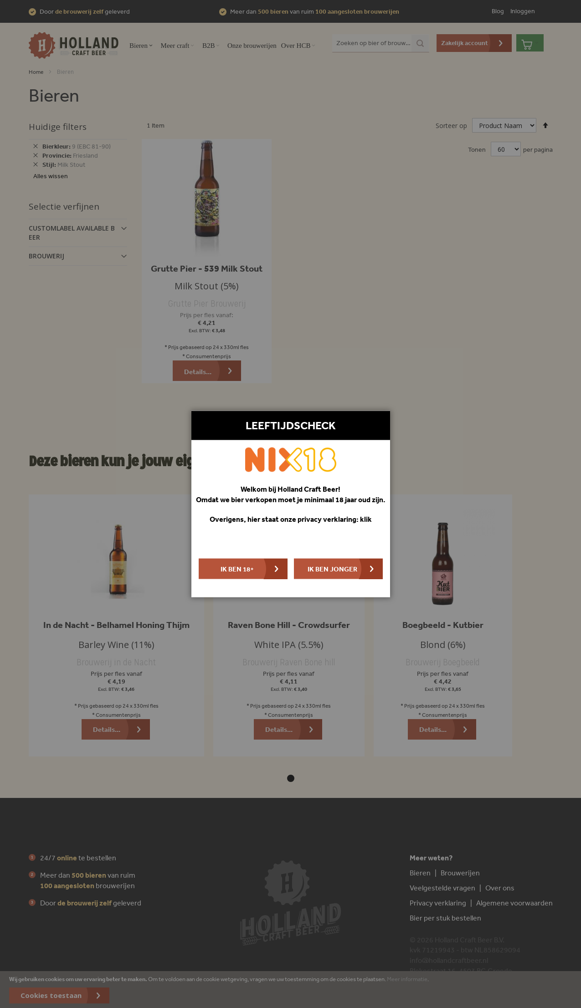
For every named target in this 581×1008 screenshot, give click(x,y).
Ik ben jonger (332, 568)
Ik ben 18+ (237, 568)
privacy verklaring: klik (335, 519)
